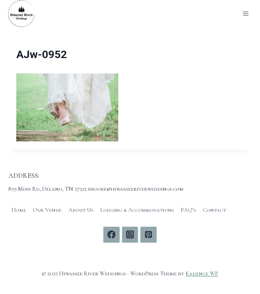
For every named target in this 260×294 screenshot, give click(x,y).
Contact (214, 209)
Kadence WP (202, 273)
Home (19, 209)
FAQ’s (188, 209)
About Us (81, 209)
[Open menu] (245, 13)
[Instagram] (130, 235)
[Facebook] (111, 235)
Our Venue (47, 209)
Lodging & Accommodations (137, 209)
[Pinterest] (148, 235)
